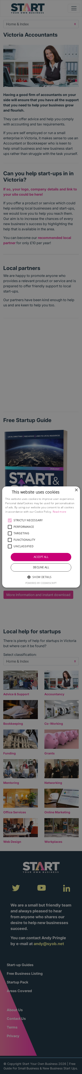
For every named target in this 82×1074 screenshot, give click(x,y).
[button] (9, 520)
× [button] (76, 490)
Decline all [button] (41, 567)
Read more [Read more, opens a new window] (59, 511)
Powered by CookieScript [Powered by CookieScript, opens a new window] (41, 583)
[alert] (41, 537)
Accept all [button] (41, 557)
